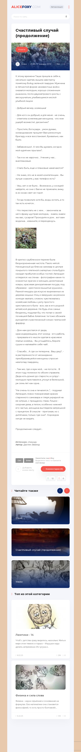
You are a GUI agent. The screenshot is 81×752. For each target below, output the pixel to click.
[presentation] (60, 491)
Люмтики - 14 (25, 634)
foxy (26, 7)
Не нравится (61, 478)
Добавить (25, 469)
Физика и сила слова (30, 695)
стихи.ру (32, 442)
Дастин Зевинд (31, 444)
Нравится (51, 478)
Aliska (24, 64)
